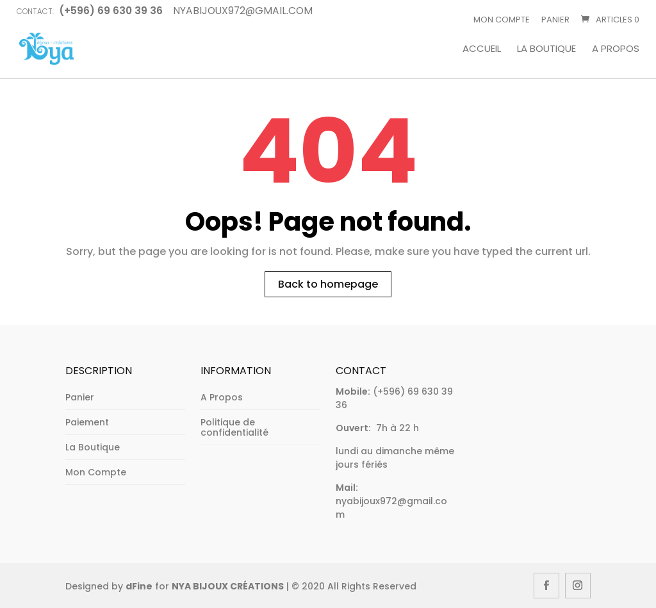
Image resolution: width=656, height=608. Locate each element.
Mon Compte (501, 19)
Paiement (87, 422)
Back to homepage (328, 284)
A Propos (615, 49)
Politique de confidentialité (234, 427)
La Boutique (546, 49)
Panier (555, 19)
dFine (139, 586)
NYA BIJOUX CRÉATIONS (228, 586)
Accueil (482, 49)
